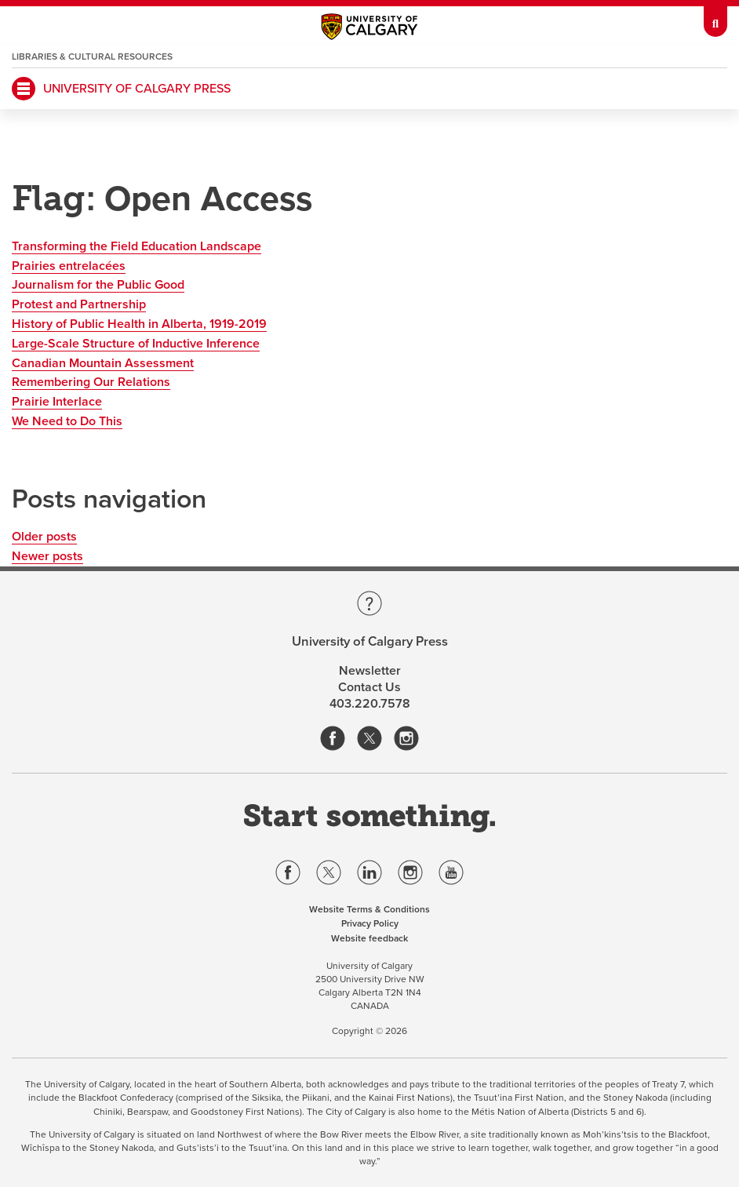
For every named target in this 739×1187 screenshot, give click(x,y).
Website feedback (369, 938)
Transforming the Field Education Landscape (136, 246)
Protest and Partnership (79, 304)
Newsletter (370, 671)
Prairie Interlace (57, 402)
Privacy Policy (370, 923)
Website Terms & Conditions (369, 909)
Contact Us (369, 687)
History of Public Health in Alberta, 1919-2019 (139, 324)
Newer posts (47, 556)
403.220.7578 (369, 703)
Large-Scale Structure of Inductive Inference (136, 343)
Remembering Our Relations (91, 382)
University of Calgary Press (137, 88)
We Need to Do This (67, 421)
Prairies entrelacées (69, 266)
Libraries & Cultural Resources (92, 56)
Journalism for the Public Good (98, 285)
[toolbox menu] (715, 19)
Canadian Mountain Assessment (103, 363)
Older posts (44, 536)
